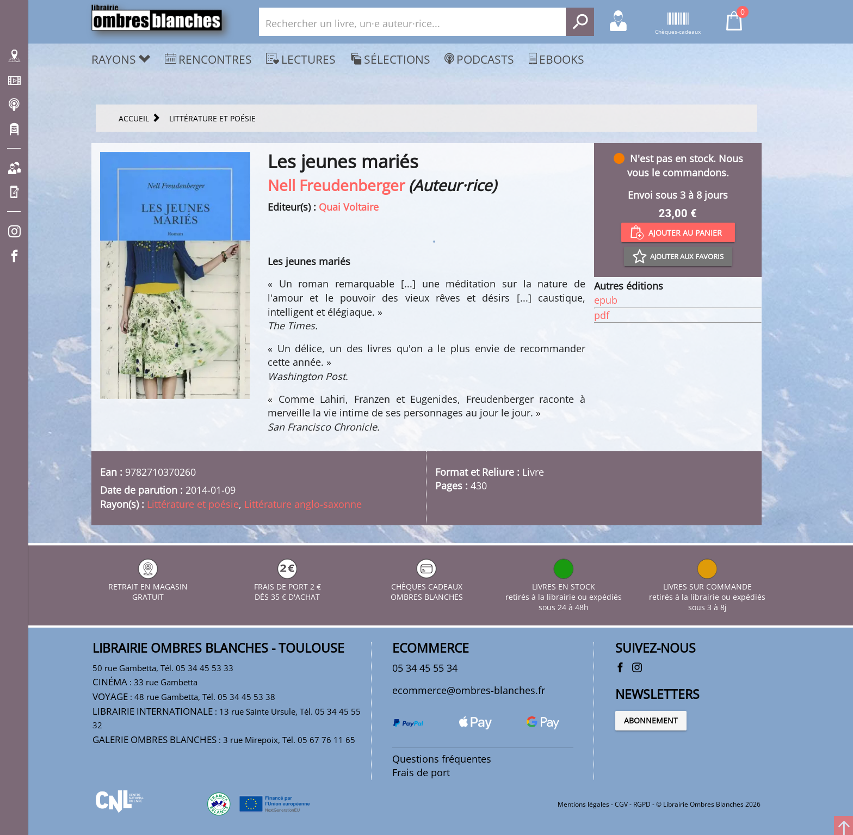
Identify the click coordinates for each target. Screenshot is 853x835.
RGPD (642, 804)
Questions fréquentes (441, 758)
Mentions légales (583, 804)
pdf (601, 315)
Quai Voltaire (349, 206)
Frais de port (421, 772)
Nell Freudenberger (336, 185)
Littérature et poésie (193, 504)
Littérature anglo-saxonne (303, 504)
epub (605, 299)
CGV (621, 804)
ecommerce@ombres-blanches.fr (468, 690)
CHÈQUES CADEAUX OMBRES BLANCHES (427, 586)
